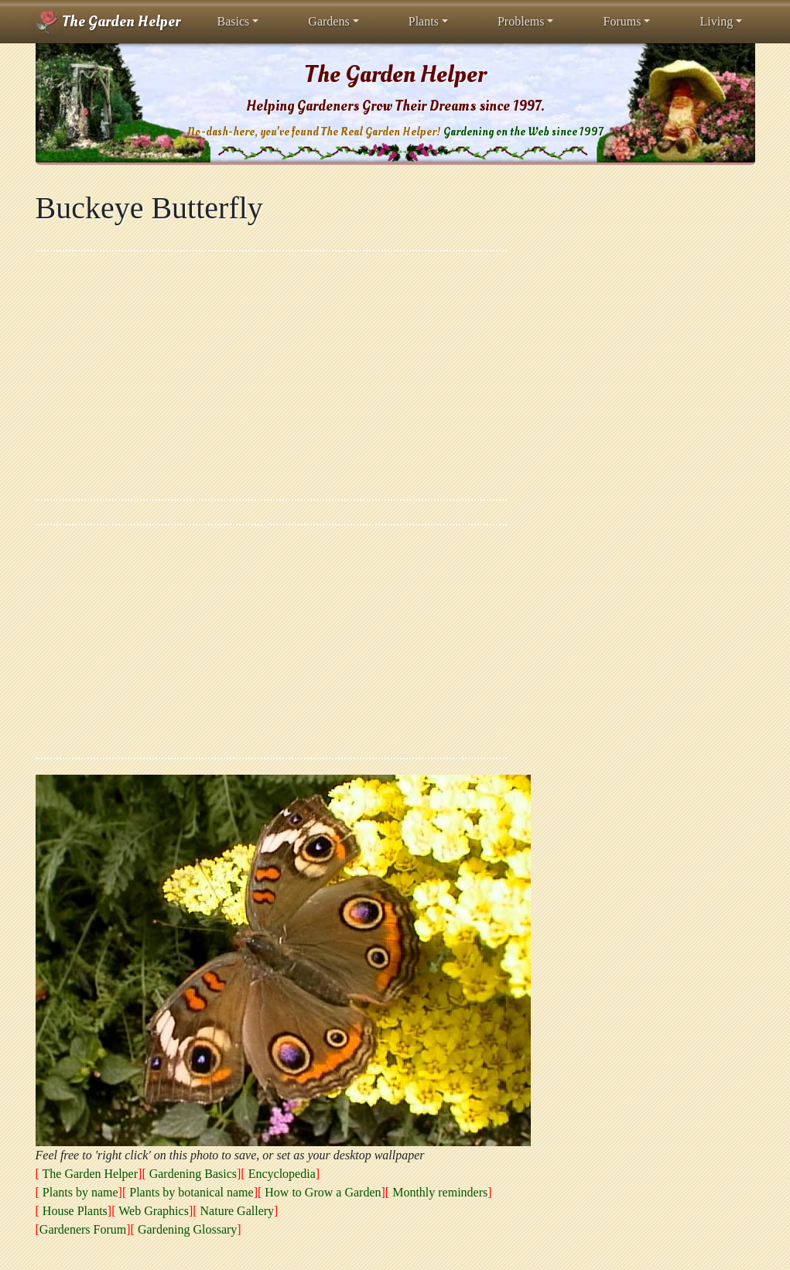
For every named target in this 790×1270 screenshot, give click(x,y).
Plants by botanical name (191, 1192)
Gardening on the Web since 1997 (523, 132)
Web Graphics (153, 1210)
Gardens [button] (328, 21)
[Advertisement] (271, 375)
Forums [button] (622, 21)
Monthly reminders (439, 1192)
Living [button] (716, 21)
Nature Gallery (237, 1210)
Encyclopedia (282, 1173)
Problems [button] (521, 21)
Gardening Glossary (187, 1229)
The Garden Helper (108, 21)
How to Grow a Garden (323, 1192)
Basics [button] (233, 21)
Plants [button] (424, 21)
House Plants (75, 1210)
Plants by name (80, 1192)
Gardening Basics (193, 1173)
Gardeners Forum (82, 1229)
